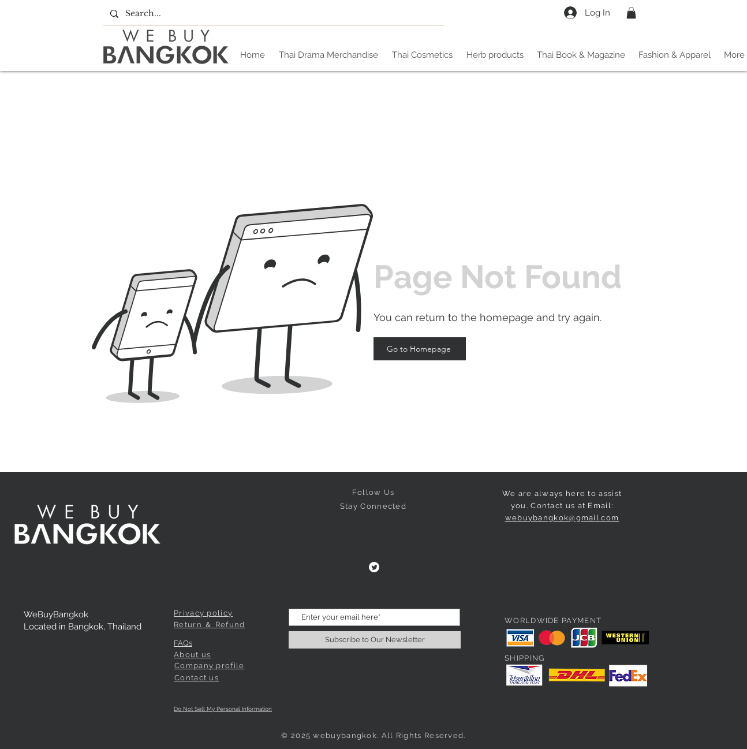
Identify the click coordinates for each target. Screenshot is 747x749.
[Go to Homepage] (420, 348)
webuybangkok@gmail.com (562, 517)
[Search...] (272, 14)
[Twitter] (374, 567)
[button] (631, 12)
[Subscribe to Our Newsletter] (375, 640)
